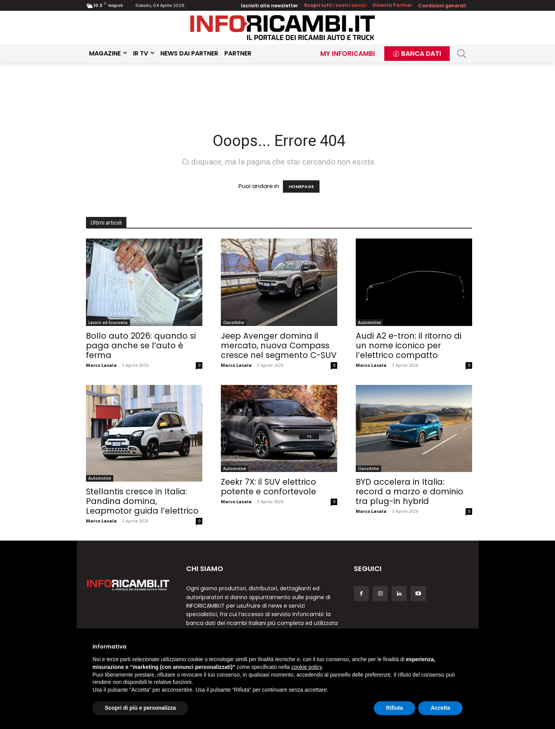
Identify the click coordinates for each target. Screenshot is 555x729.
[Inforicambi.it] (282, 27)
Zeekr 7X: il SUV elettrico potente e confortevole (268, 486)
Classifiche (233, 322)
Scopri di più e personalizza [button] (140, 708)
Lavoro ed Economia (108, 322)
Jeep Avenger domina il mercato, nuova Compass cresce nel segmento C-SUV (278, 345)
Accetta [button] (440, 708)
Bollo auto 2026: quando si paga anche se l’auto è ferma (141, 345)
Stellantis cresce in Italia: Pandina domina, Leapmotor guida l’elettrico (142, 501)
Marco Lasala (101, 365)
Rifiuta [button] (394, 708)
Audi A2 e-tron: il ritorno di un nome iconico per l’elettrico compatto (408, 345)
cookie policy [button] (306, 667)
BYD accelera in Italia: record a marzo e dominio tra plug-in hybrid (409, 491)
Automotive (369, 322)
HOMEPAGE (301, 186)
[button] (462, 54)
